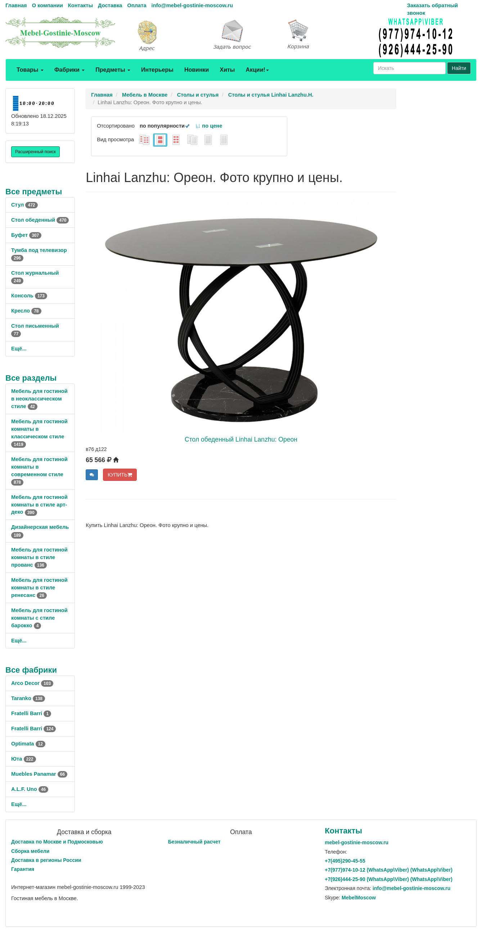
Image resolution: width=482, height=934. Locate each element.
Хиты (227, 70)
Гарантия (22, 869)
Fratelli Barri (31, 713)
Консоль (29, 295)
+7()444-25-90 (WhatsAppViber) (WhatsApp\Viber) (388, 879)
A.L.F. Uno (29, 789)
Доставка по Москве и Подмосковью (57, 842)
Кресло (26, 311)
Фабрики (69, 70)
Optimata (28, 744)
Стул (24, 205)
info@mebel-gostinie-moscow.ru (192, 5)
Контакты (80, 5)
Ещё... (19, 348)
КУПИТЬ (120, 475)
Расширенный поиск (35, 151)
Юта (23, 759)
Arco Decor (32, 683)
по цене (208, 126)
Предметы (112, 70)
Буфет (26, 235)
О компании (47, 5)
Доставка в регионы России (46, 860)
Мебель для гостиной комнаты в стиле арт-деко (39, 504)
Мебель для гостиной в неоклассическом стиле (39, 398)
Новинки (196, 70)
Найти (459, 68)
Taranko (28, 698)
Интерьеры (157, 70)
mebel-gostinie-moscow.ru (356, 842)
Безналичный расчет (194, 842)
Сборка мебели (30, 851)
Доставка (110, 5)
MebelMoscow (359, 897)
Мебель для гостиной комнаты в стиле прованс (39, 557)
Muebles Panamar (39, 774)
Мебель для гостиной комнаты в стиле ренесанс (39, 587)
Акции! (257, 70)
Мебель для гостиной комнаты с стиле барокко (39, 617)
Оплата (136, 5)
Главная (16, 5)
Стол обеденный (40, 220)
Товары (30, 70)
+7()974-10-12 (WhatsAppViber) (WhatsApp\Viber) (388, 870)
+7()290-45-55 (345, 861)
